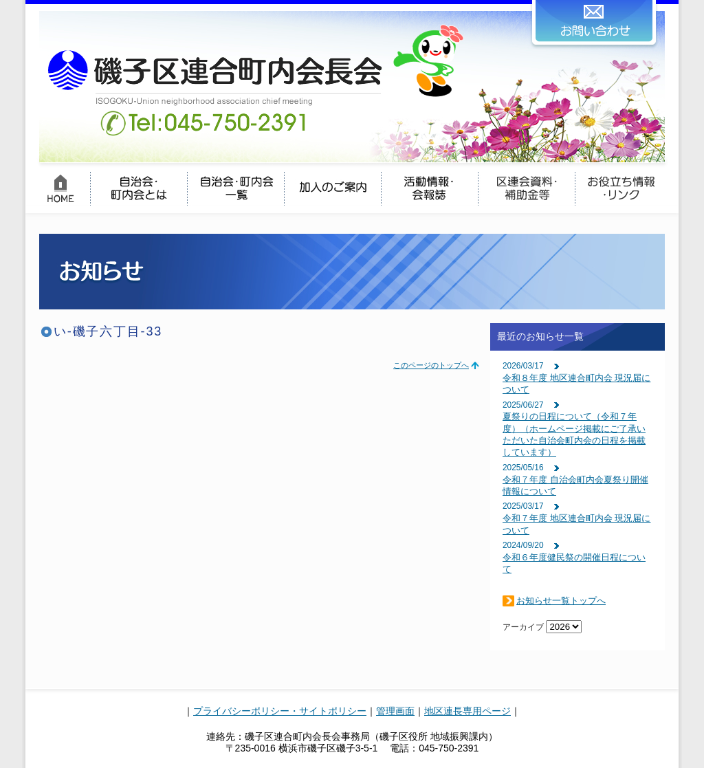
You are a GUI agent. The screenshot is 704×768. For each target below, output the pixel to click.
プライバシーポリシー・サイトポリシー (279, 710)
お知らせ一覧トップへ (561, 600)
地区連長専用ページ (467, 710)
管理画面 (395, 710)
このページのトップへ (431, 365)
